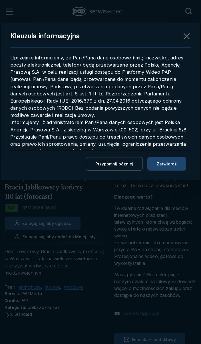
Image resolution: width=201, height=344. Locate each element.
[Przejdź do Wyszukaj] (188, 11)
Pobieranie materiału (144, 69)
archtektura (30, 287)
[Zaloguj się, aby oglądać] (43, 223)
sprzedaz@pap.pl (140, 313)
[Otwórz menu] (9, 11)
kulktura (52, 287)
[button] (97, 11)
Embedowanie (135, 81)
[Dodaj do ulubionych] (55, 236)
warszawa (73, 287)
